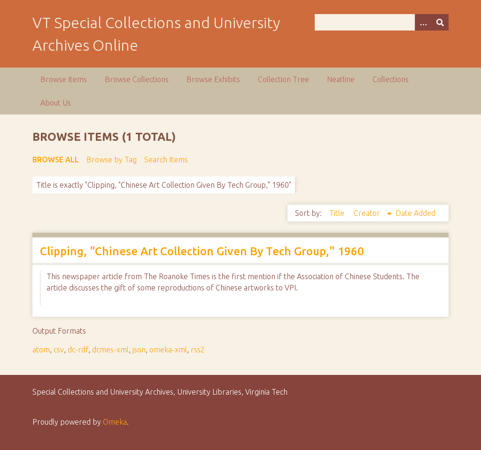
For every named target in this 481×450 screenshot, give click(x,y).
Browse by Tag (111, 159)
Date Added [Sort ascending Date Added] (415, 213)
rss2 (198, 349)
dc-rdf (78, 349)
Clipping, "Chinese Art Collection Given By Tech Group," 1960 (202, 251)
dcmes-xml (110, 349)
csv (59, 349)
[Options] (423, 22)
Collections (390, 79)
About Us (55, 103)
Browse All (55, 159)
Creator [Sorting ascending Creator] (368, 213)
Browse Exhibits (213, 79)
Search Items (166, 159)
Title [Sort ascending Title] (337, 213)
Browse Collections (137, 79)
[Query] (382, 22)
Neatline (341, 79)
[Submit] (440, 22)
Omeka (115, 422)
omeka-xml (168, 349)
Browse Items (63, 79)
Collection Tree (283, 79)
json (139, 349)
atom (41, 349)
